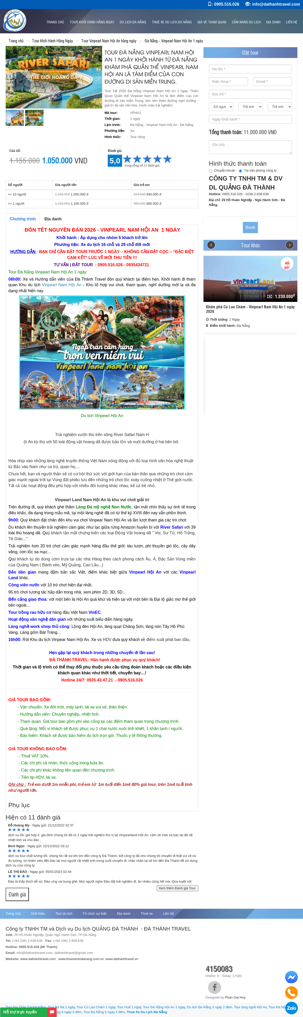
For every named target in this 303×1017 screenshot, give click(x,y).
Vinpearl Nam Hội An (61, 285)
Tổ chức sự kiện (95, 913)
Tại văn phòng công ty (258, 171)
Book (250, 227)
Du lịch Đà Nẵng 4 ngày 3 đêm (59, 1012)
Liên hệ (291, 21)
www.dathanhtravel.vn (122, 959)
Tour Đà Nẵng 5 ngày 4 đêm (104, 1012)
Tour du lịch (63, 913)
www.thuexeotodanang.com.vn (81, 959)
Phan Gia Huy (235, 997)
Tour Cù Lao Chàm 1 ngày (96, 1007)
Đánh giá (17, 894)
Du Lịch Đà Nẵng (133, 21)
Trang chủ (55, 21)
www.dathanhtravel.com (38, 959)
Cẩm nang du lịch (246, 21)
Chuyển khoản (222, 171)
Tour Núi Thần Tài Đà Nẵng (26, 1007)
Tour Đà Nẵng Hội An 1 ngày (164, 1007)
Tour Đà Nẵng (279, 1007)
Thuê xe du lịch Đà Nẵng (172, 21)
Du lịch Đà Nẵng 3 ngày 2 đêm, (210, 1007)
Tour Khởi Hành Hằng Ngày (92, 21)
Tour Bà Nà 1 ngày (61, 1007)
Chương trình (23, 219)
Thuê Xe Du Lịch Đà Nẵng (147, 1012)
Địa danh (273, 21)
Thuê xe (147, 913)
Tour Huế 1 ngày (129, 1007)
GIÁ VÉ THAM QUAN (211, 21)
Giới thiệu (38, 913)
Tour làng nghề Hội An (250, 1007)
